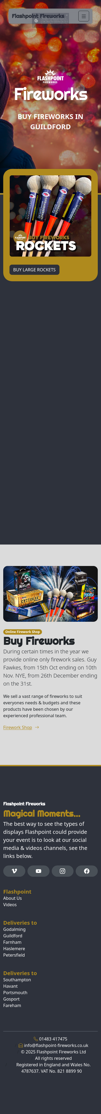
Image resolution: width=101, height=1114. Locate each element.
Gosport (11, 999)
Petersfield (14, 955)
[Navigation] (83, 16)
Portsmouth (15, 992)
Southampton (17, 980)
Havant (10, 986)
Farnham (12, 942)
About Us (12, 898)
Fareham (12, 1005)
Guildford (12, 936)
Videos (10, 905)
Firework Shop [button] (21, 727)
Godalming (14, 929)
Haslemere (14, 949)
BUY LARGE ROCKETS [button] (34, 270)
